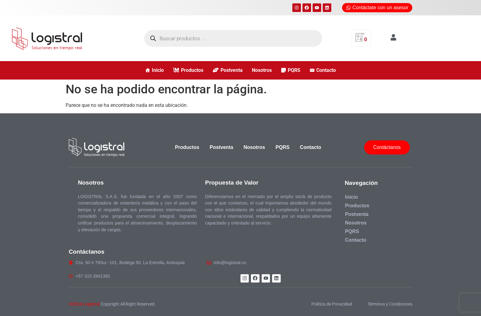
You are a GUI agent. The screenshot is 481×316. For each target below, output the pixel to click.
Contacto (326, 70)
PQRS (294, 70)
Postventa (232, 70)
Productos (192, 70)
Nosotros (262, 70)
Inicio (158, 70)
